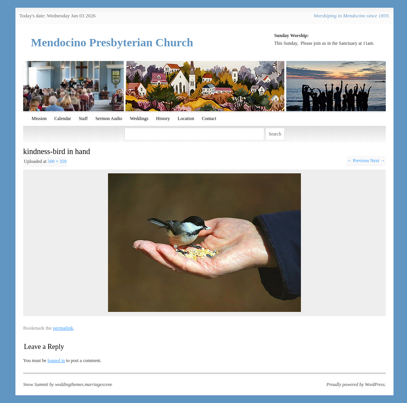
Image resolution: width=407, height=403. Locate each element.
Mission (39, 118)
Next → (377, 160)
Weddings (139, 118)
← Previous (358, 160)
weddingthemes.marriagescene (83, 384)
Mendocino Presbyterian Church (112, 42)
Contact (209, 118)
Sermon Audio (108, 118)
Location (186, 118)
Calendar (62, 118)
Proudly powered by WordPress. (356, 384)
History (163, 118)
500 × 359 (56, 161)
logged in (56, 360)
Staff (83, 118)
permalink (63, 328)
